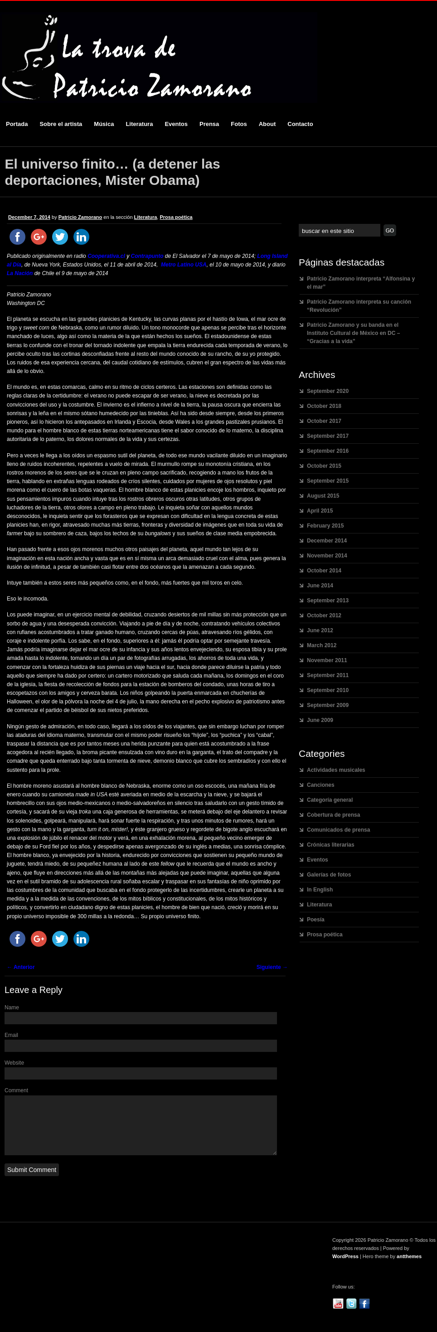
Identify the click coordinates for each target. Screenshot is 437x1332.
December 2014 (327, 541)
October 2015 (324, 466)
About (267, 124)
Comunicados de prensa (338, 830)
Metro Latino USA (184, 265)
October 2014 (324, 570)
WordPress (345, 1267)
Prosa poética (176, 217)
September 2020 (328, 391)
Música (104, 124)
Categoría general (330, 800)
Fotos (239, 124)
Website (14, 1063)
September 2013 (328, 600)
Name (12, 1007)
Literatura (139, 124)
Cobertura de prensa (333, 815)
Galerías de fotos (329, 875)
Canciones (321, 785)
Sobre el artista (60, 124)
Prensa (209, 124)
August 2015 (323, 496)
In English (320, 889)
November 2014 (327, 555)
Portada (17, 124)
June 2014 (320, 585)
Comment (16, 1090)
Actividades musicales (336, 770)
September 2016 (328, 451)
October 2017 (324, 421)
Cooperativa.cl (106, 256)
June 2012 (320, 630)
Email (11, 1035)
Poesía (316, 919)
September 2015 (328, 481)
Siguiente (272, 967)
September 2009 (328, 705)
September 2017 (328, 436)
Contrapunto (147, 256)
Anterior (21, 967)
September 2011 (328, 675)
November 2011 (327, 660)
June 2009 (320, 720)
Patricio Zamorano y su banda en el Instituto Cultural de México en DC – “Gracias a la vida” (353, 333)
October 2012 (324, 615)
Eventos (176, 124)
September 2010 (328, 690)
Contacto (300, 124)
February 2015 (325, 526)
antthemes (409, 1267)
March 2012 (321, 645)
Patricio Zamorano (80, 217)
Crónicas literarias (330, 845)
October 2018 (324, 406)
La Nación (20, 273)
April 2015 (320, 511)
